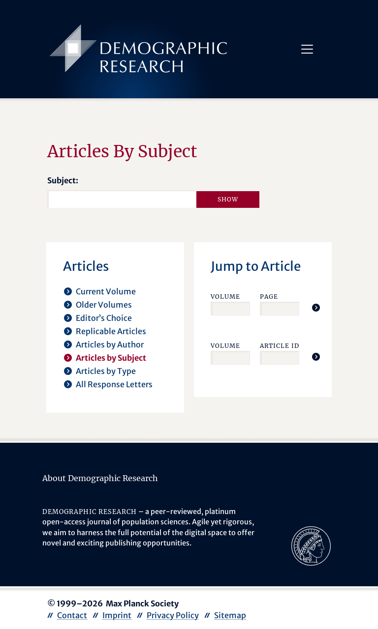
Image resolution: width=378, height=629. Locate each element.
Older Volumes (104, 305)
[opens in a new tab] (311, 545)
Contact (72, 615)
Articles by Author (110, 344)
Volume (225, 296)
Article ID (279, 345)
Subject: (62, 180)
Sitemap (230, 615)
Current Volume (106, 291)
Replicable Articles (111, 331)
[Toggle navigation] (307, 49)
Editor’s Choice (104, 318)
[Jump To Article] (316, 307)
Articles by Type (106, 371)
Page (269, 296)
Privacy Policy (173, 615)
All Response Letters (114, 384)
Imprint (116, 615)
